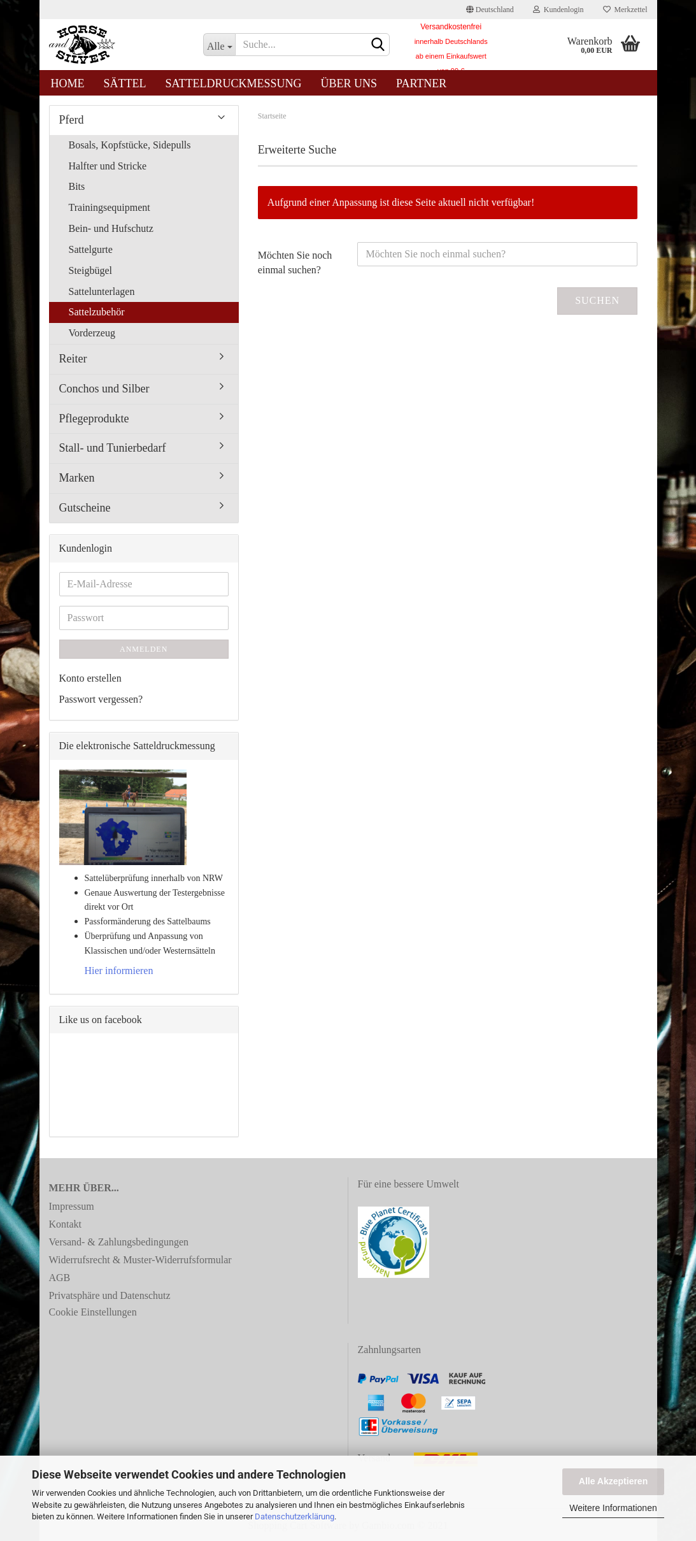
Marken (77, 477)
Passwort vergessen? (101, 699)
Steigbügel (90, 270)
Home (68, 83)
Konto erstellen (90, 678)
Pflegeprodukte (94, 418)
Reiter (73, 358)
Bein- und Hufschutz (111, 228)
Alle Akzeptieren (613, 1481)
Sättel (125, 83)
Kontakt (65, 1224)
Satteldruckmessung (234, 83)
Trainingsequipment (109, 207)
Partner (421, 83)
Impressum (71, 1206)
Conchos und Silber (104, 388)
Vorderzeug (92, 332)
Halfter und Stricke (108, 166)
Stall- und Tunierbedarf (112, 447)
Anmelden (143, 649)
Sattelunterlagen (102, 291)
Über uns (349, 83)
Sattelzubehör (97, 311)
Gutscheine (85, 507)
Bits (77, 186)
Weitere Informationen (613, 1508)
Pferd (71, 119)
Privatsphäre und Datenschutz (110, 1295)
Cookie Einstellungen (93, 1312)
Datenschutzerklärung (294, 1516)
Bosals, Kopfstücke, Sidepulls (130, 145)
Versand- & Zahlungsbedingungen (119, 1241)
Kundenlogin (558, 9)
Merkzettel (625, 9)
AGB (60, 1277)
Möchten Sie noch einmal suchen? (295, 262)
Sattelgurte (91, 249)
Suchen (597, 300)
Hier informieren (119, 970)
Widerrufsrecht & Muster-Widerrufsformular (140, 1259)
